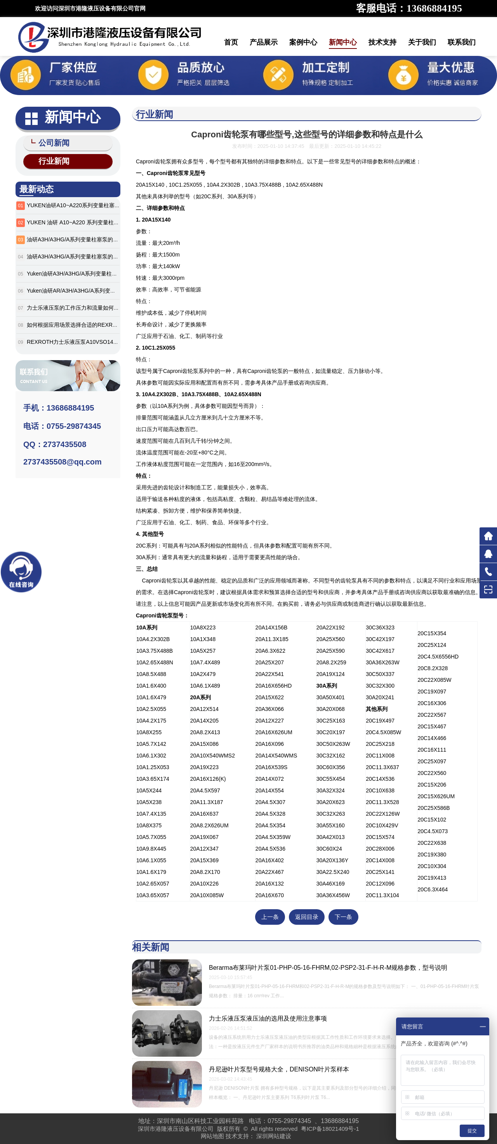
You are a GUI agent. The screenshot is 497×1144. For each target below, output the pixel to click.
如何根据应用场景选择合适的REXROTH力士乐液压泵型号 (97, 323)
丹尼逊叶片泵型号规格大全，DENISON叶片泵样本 (279, 1069)
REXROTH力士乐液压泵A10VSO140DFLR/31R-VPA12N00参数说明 (109, 340)
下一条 (343, 917)
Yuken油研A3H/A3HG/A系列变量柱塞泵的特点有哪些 (91, 272)
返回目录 (306, 917)
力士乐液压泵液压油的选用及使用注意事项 (268, 1018)
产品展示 (264, 42)
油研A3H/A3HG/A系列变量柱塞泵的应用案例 (81, 255)
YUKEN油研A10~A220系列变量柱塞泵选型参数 (84, 204)
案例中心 (303, 42)
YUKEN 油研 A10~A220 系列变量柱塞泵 (76, 221)
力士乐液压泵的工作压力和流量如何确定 (76, 306)
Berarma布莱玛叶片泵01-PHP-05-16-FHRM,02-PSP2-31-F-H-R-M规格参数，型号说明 (328, 967)
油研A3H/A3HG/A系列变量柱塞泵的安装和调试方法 (89, 238)
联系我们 (462, 42)
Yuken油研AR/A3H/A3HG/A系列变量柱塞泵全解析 (87, 289)
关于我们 (422, 42)
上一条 (270, 917)
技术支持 (382, 42)
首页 (231, 42)
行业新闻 (50, 160)
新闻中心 (343, 42)
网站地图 (212, 1136)
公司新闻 (50, 142)
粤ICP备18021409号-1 (330, 1128)
